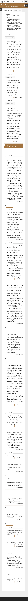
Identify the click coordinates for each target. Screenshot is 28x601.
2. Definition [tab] (9, 74)
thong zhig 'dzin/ (16, 6)
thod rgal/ (24, 6)
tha (11, 6)
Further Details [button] (17, 71)
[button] (26, 1)
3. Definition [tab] (9, 100)
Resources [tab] (9, 37)
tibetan (7, 6)
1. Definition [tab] (9, 34)
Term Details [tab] (17, 10)
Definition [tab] (9, 155)
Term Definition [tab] (7, 10)
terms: (3, 6)
